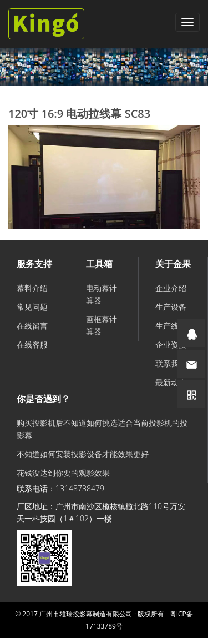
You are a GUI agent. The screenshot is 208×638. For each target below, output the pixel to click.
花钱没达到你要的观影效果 (63, 473)
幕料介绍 (32, 288)
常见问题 (32, 307)
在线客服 (32, 344)
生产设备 (170, 307)
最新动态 (170, 382)
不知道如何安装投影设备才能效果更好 (83, 454)
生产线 (167, 325)
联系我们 (170, 363)
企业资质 (170, 344)
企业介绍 (170, 288)
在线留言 (32, 325)
